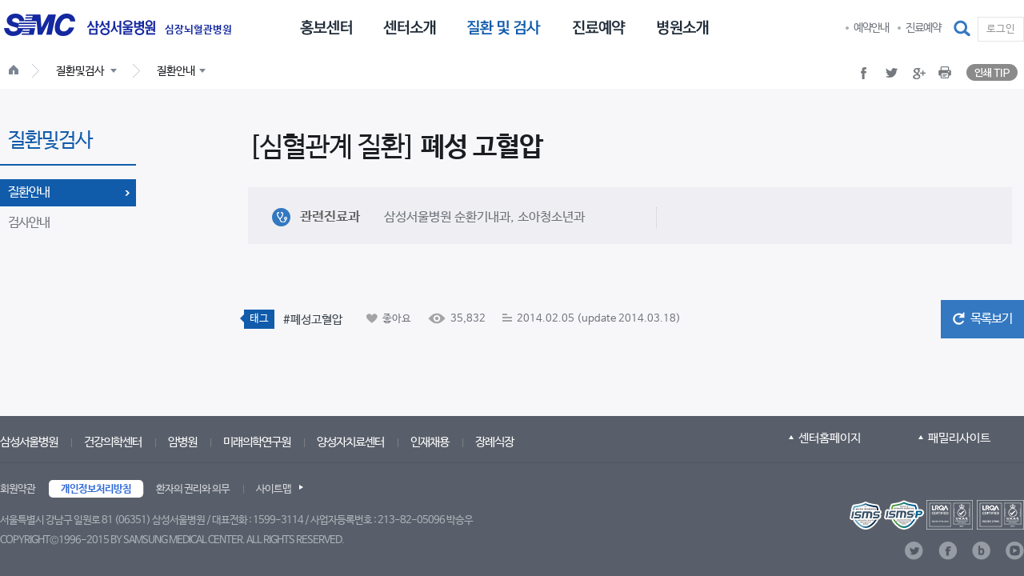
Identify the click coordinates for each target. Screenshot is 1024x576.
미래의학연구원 (256, 442)
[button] (963, 29)
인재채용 (429, 442)
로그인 (1000, 29)
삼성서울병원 (29, 442)
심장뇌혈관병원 (198, 30)
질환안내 (29, 192)
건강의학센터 (113, 442)
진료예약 (923, 28)
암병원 (182, 442)
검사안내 (29, 222)
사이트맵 (273, 489)
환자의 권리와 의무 (193, 489)
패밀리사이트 (959, 438)
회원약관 (17, 489)
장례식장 (494, 442)
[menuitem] (326, 26)
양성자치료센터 (350, 442)
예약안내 (871, 28)
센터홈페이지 (829, 438)
